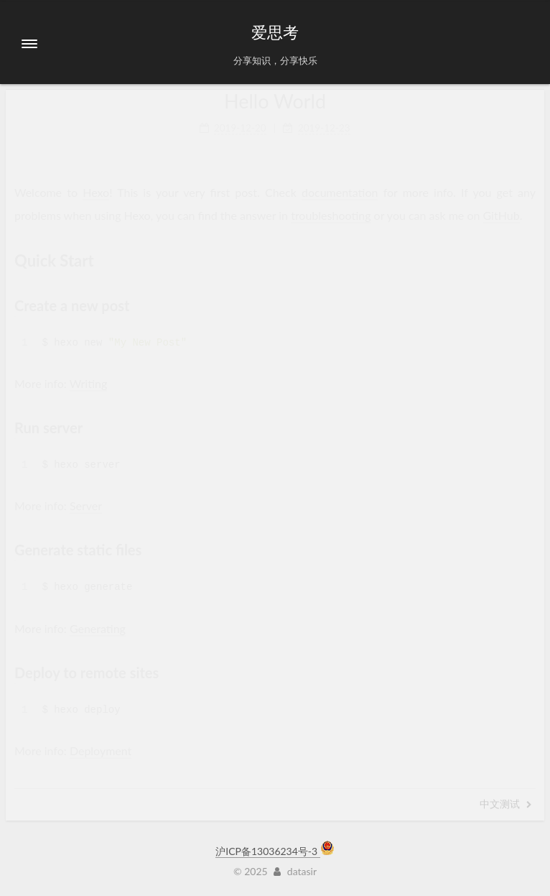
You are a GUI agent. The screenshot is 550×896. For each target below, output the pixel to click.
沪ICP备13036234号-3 (267, 851)
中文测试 (506, 804)
